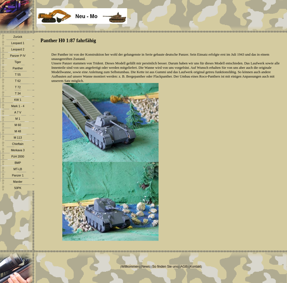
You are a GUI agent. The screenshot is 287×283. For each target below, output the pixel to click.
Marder (17, 181)
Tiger (17, 62)
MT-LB (17, 169)
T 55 (17, 74)
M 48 (17, 131)
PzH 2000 (17, 156)
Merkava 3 (18, 150)
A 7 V (17, 112)
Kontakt (195, 266)
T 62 (17, 80)
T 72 (17, 87)
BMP (17, 162)
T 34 (17, 93)
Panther (18, 68)
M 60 (17, 125)
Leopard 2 (17, 49)
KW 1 (17, 99)
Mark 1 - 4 (17, 106)
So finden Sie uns (165, 266)
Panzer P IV (18, 55)
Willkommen (130, 266)
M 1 (17, 118)
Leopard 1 (17, 43)
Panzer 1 (18, 175)
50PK (17, 188)
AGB (183, 266)
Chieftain (18, 143)
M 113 (18, 137)
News (146, 266)
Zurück (17, 36)
